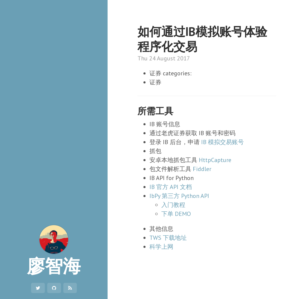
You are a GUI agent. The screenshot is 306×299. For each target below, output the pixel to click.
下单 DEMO (176, 214)
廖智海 (54, 251)
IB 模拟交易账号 (222, 142)
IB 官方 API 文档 (170, 187)
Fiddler (202, 169)
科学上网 (161, 247)
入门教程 (173, 205)
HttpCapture (215, 160)
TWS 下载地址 (168, 238)
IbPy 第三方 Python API (179, 196)
